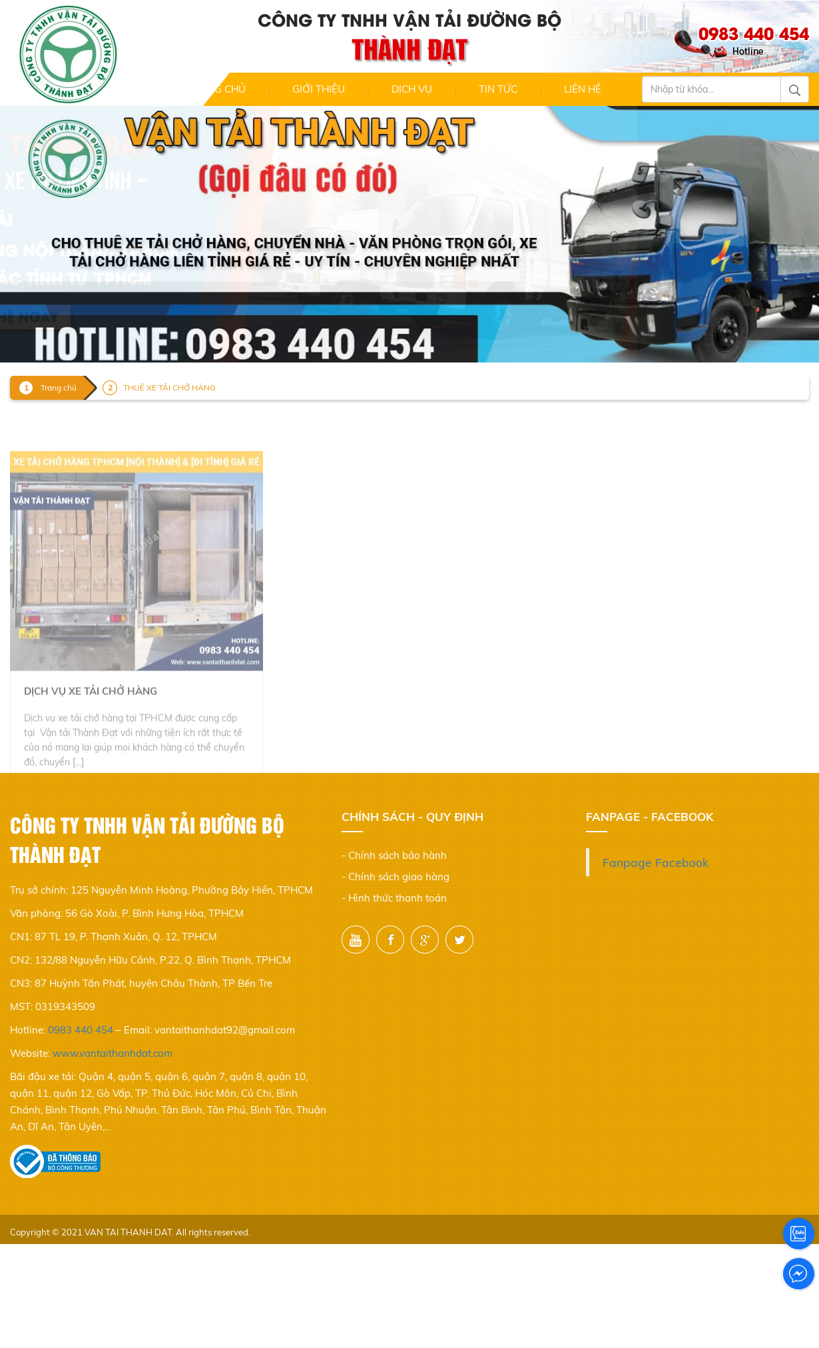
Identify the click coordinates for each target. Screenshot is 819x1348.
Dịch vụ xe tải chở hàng (90, 712)
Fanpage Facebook (655, 862)
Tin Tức (498, 89)
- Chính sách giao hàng (395, 876)
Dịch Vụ (412, 89)
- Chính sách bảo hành (394, 855)
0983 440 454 (80, 1029)
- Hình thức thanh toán (394, 898)
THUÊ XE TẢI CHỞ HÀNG (169, 387)
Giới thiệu (318, 89)
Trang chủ (216, 89)
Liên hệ (582, 89)
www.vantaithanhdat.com (112, 1053)
